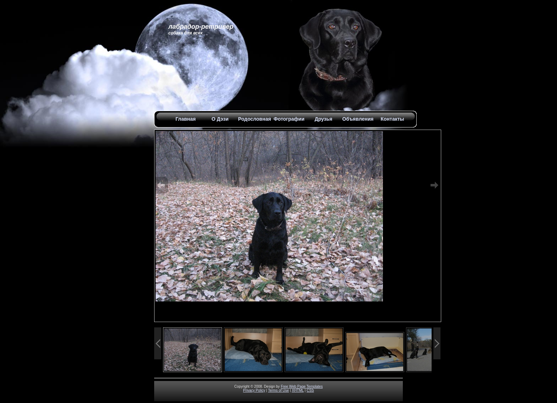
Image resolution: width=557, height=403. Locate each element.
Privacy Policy (254, 390)
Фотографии (289, 119)
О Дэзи (220, 119)
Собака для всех (185, 33)
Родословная (254, 119)
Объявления (358, 119)
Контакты (392, 119)
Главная (185, 119)
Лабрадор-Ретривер (200, 26)
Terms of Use (278, 390)
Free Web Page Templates (302, 386)
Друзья (323, 119)
